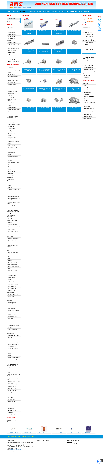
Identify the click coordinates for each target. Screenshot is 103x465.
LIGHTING (10, 222)
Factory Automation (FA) (13, 162)
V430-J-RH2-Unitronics (88, 27)
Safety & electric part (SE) (13, 344)
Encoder (10, 154)
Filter (9, 166)
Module (9, 268)
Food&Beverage (87, 92)
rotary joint (10, 337)
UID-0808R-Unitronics (88, 49)
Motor (9, 273)
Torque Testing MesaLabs (13, 392)
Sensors (9, 355)
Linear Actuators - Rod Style (14, 227)
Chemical (85, 87)
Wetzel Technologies (12, 414)
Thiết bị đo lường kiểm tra (89, 112)
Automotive (85, 83)
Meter (9, 256)
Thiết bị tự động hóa (12, 388)
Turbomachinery (11, 399)
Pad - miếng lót (11, 281)
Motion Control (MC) (12, 270)
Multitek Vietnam (11, 52)
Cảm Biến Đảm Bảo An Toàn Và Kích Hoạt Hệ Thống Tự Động (13, 99)
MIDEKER (10, 258)
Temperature (10, 370)
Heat (9, 194)
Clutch (9, 111)
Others (9, 279)
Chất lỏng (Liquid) (12, 107)
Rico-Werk (10, 327)
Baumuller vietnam (12, 84)
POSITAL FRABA (74, 49)
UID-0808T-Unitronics (88, 42)
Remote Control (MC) (12, 323)
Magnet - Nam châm (12, 240)
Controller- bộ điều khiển (13, 122)
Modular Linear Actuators (13, 266)
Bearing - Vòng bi (12, 93)
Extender (10, 160)
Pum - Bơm (10, 318)
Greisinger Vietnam (12, 42)
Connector (10, 119)
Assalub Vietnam (11, 30)
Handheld (10, 191)
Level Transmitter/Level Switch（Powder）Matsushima (12, 215)
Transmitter (10, 397)
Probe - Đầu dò (11, 308)
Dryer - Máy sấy (11, 145)
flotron (9, 169)
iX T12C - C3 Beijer (87, 32)
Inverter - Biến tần (12, 205)
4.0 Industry (10, 67)
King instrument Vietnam (13, 48)
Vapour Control (11, 406)
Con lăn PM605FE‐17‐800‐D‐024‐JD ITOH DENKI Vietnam (29, 32)
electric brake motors (12, 150)
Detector (10, 135)
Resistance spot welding (13, 325)
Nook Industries (11, 277)
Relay (9, 320)
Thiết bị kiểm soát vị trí (13, 384)
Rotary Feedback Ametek (13, 335)
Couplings (10, 130)
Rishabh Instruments (88, 60)
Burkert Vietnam (11, 32)
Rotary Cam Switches (12, 329)
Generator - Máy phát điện (14, 189)
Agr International (11, 74)
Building (85, 85)
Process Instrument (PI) (13, 314)
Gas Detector (11, 183)
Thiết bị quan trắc (12, 386)
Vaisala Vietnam (11, 401)
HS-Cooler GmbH (87, 63)
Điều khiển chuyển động (13, 141)
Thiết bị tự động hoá (87, 116)
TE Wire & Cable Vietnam (13, 61)
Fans (9, 164)
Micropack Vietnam (12, 50)
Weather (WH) (11, 412)
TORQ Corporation (12, 390)
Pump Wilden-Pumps (88, 67)
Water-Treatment (87, 118)
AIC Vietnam (10, 27)
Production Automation (13, 316)
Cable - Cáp (10, 95)
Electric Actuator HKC (12, 147)
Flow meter (10, 173)
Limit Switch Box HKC (13, 224)
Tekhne (9, 367)
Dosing (9, 143)
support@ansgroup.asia (90, 20)
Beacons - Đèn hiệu (12, 91)
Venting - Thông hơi (12, 410)
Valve (9, 403)
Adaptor (9, 72)
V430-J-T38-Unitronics (88, 47)
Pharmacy (85, 100)
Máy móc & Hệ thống (12, 243)
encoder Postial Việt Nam (28, 88)
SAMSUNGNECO (12, 346)
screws (9, 353)
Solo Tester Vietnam (12, 57)
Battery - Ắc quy (11, 82)
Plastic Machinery (12, 286)
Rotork (9, 339)
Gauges (9, 185)
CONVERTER (11, 126)
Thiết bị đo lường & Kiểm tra (14, 381)
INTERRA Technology (88, 65)
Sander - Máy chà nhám (13, 348)
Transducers (10, 395)
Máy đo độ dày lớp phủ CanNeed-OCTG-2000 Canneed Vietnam (59, 32)
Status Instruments (12, 362)
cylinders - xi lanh (12, 133)
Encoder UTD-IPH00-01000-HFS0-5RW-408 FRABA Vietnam (44, 71)
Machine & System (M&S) (13, 238)
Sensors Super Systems (13, 359)
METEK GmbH (86, 75)
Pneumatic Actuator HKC (13, 294)
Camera (9, 105)
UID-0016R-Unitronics (88, 36)
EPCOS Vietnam (11, 36)
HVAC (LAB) (86, 94)
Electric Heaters (11, 152)
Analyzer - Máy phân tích (13, 80)
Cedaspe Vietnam (12, 34)
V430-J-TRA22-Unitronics (89, 30)
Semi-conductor (86, 106)
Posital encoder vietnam (88, 55)
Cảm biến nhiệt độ (12, 103)
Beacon (9, 89)
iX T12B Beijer (86, 44)
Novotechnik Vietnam (88, 69)
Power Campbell (11, 306)
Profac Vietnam (11, 54)
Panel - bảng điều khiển (13, 284)
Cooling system (11, 128)
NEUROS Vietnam (12, 275)
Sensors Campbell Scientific (14, 357)
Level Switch (10, 208)
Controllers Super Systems (14, 124)
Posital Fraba (11, 296)
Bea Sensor (10, 86)
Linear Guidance (11, 229)
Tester (9, 372)
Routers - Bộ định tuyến (13, 342)
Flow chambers (11, 171)
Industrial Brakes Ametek (13, 196)
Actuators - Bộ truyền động (14, 70)
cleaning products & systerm (14, 109)
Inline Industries (86, 77)
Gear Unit (10, 187)
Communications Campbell (14, 114)
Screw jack (10, 350)
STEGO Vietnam (11, 59)
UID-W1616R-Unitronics (88, 34)
